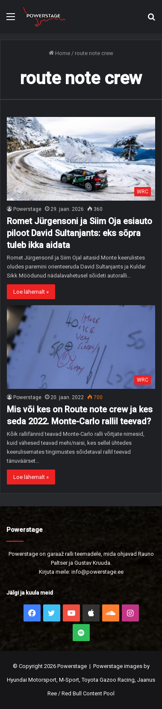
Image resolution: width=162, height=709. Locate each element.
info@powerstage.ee (97, 572)
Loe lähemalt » (31, 292)
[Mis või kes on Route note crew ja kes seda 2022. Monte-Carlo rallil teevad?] (81, 347)
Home (59, 53)
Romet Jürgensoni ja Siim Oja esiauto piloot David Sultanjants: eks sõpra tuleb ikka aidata (79, 233)
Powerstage (27, 209)
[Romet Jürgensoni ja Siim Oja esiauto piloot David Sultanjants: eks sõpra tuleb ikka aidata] (81, 159)
